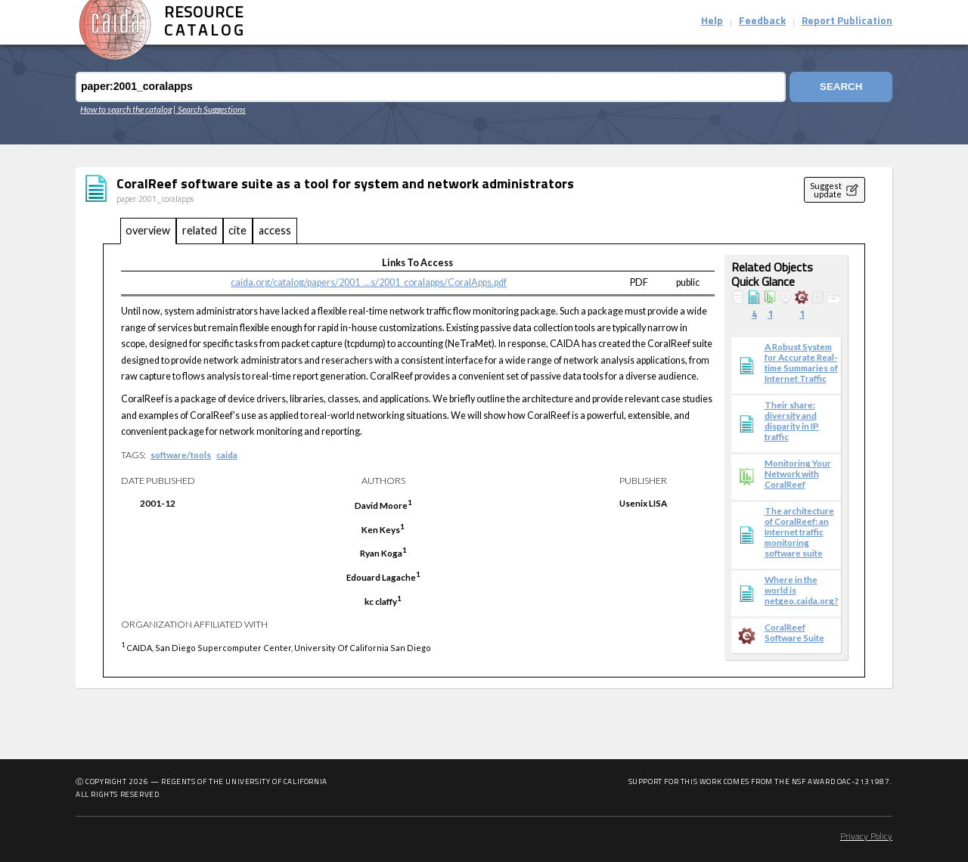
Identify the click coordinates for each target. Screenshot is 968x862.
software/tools (180, 454)
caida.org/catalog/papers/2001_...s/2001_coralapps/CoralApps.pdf (369, 282)
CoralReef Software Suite (794, 632)
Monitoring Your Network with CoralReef (798, 473)
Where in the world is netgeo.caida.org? (802, 590)
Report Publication (847, 21)
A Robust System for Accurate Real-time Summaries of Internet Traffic (801, 362)
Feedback (762, 21)
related (199, 230)
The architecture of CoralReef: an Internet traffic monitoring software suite (799, 531)
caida (226, 454)
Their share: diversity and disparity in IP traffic (792, 420)
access (275, 230)
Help (712, 21)
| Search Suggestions (209, 109)
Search (841, 86)
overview (148, 230)
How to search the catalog (126, 109)
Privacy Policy (866, 837)
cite (237, 230)
